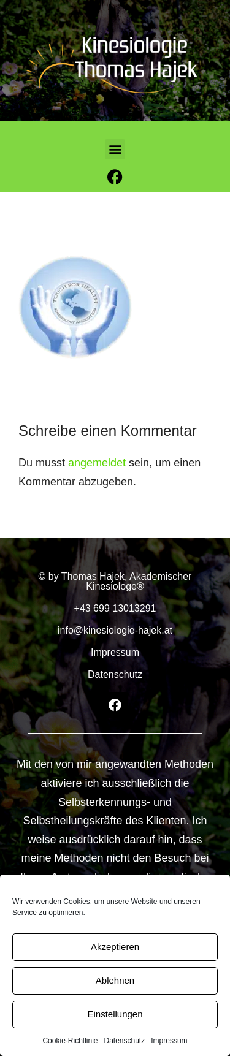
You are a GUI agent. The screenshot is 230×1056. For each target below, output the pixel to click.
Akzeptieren (115, 946)
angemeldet (97, 463)
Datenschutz (124, 1040)
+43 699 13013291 (115, 608)
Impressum (169, 1040)
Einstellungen (114, 1014)
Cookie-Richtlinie (70, 1040)
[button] (115, 149)
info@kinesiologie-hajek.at (115, 630)
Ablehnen (115, 980)
